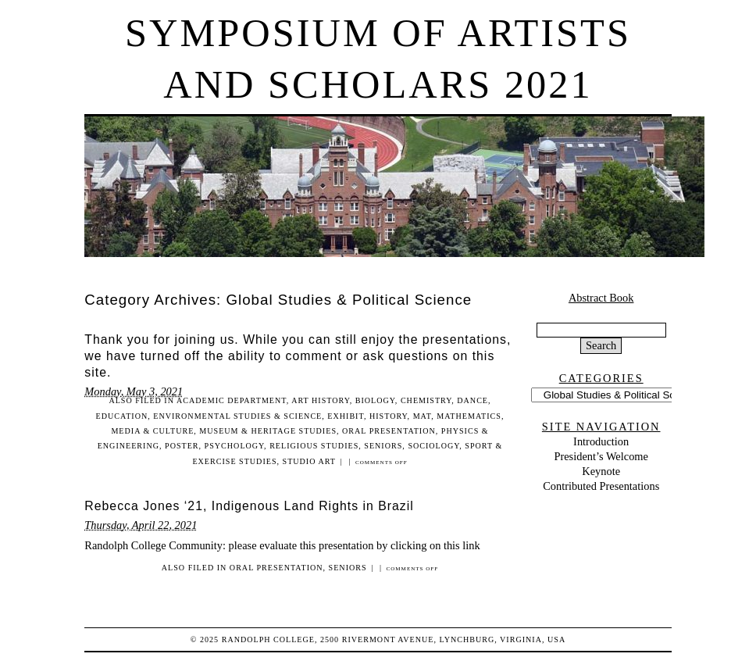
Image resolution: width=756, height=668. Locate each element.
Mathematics (469, 416)
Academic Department (232, 400)
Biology (375, 400)
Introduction (601, 441)
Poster (182, 445)
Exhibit (345, 416)
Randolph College (268, 639)
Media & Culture (152, 431)
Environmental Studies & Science (237, 416)
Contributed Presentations (601, 486)
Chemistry (426, 400)
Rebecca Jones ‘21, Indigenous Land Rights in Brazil (248, 506)
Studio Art (309, 461)
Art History (320, 400)
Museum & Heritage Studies (268, 431)
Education (122, 416)
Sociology (433, 445)
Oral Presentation (389, 431)
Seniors (383, 445)
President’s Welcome (600, 456)
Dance (472, 400)
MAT (422, 416)
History (388, 416)
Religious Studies (313, 445)
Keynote (601, 471)
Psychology (234, 445)
